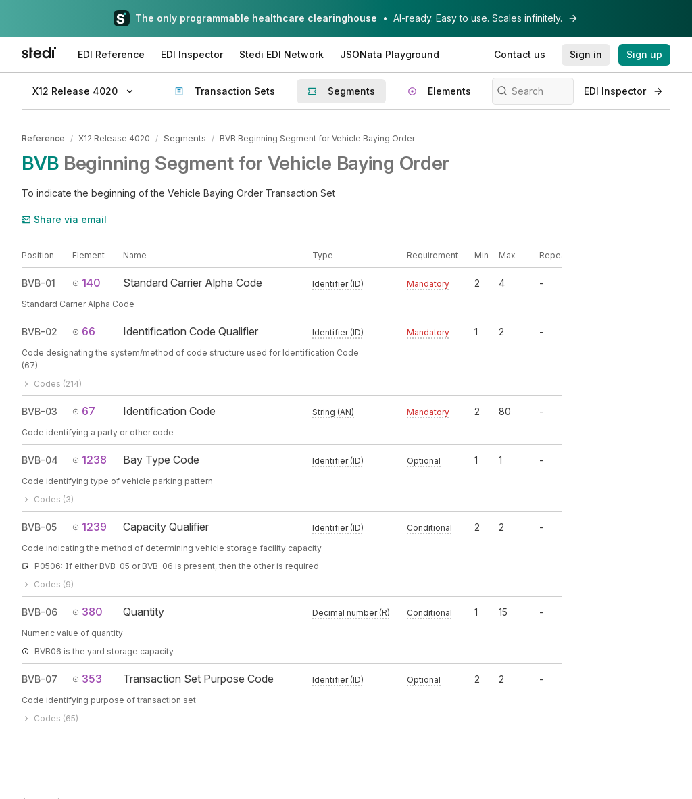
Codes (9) (48, 583)
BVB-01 (38, 282)
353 (87, 677)
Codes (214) (52, 382)
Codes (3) (48, 498)
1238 (89, 458)
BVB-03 (39, 410)
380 (87, 610)
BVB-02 (39, 330)
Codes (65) (50, 717)
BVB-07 (39, 677)
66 (83, 330)
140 (86, 282)
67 (83, 409)
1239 (89, 525)
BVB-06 (39, 610)
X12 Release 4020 (114, 137)
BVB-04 (40, 458)
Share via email (64, 218)
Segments (184, 137)
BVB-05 (39, 525)
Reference (43, 137)
